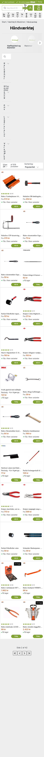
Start (4, 22)
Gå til (16, 206)
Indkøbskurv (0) (38, 8)
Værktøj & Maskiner (16, 22)
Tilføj (38, 284)
